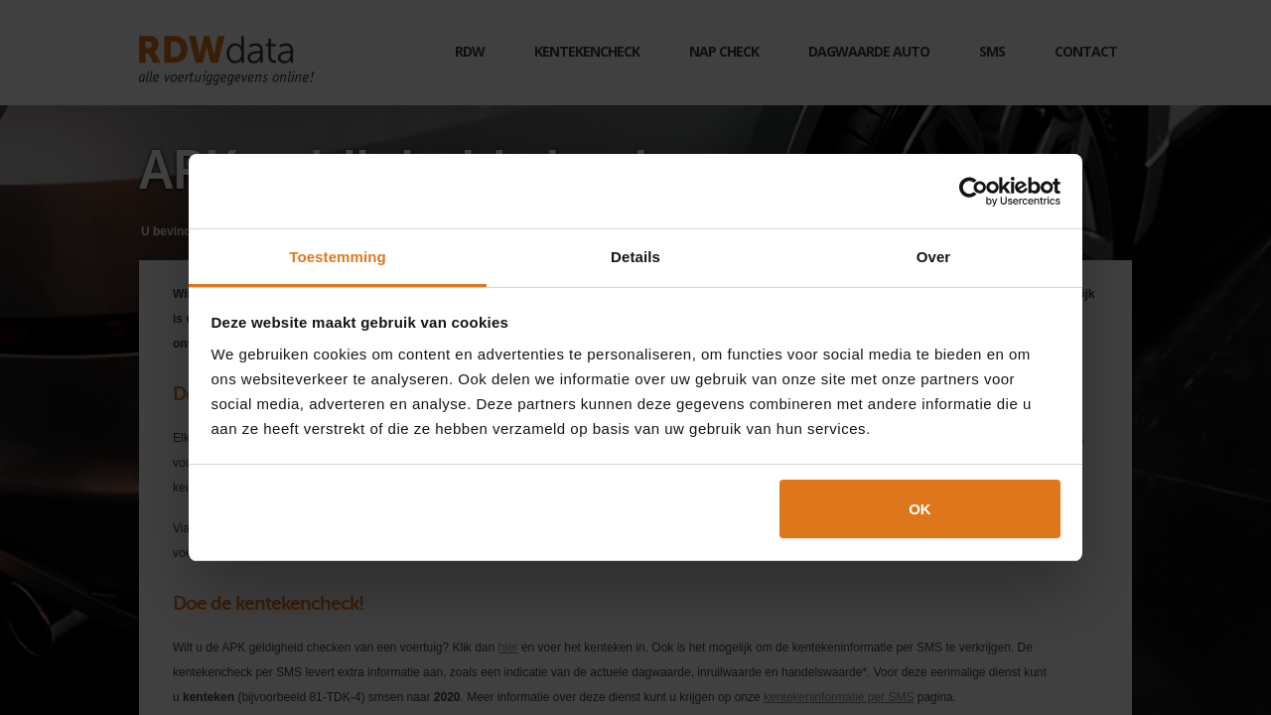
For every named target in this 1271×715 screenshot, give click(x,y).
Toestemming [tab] (337, 256)
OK (920, 508)
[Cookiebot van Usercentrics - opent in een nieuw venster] (973, 192)
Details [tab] (635, 256)
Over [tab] (934, 256)
